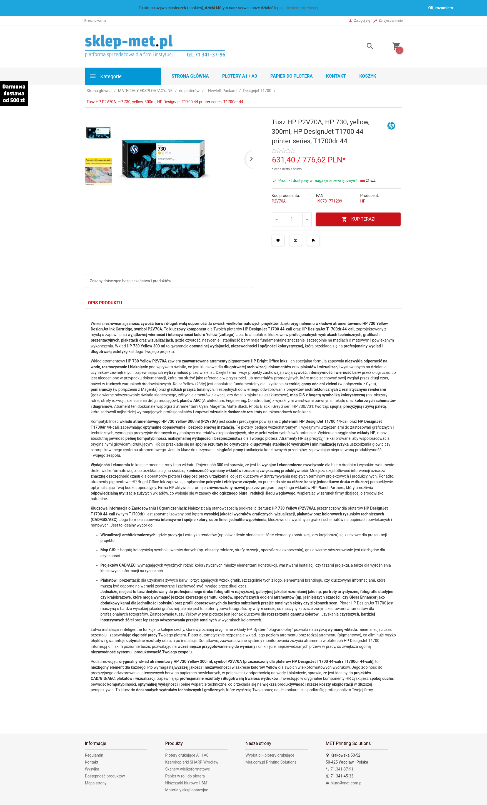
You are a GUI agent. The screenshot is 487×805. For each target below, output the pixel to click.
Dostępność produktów (105, 776)
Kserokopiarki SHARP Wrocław (191, 762)
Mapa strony (96, 783)
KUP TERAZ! (358, 219)
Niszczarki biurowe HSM (186, 783)
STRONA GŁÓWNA (190, 76)
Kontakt (336, 76)
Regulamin (94, 755)
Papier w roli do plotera (185, 776)
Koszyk (367, 76)
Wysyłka (92, 769)
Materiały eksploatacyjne (186, 790)
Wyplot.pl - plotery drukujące (269, 755)
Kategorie (105, 76)
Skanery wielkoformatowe (187, 769)
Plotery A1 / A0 (239, 76)
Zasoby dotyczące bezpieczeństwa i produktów (130, 281)
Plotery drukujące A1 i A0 (186, 755)
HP (362, 201)
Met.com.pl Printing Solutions (270, 762)
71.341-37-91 (339, 769)
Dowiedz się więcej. (302, 8)
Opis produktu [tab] (105, 302)
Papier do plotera (291, 76)
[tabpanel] (243, 516)
